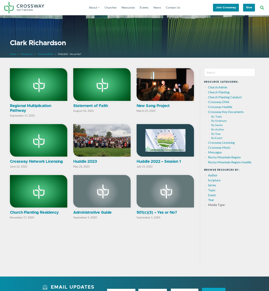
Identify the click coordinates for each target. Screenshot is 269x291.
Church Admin (45, 54)
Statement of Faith (90, 105)
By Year (216, 133)
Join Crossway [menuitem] (226, 7)
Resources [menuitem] (128, 7)
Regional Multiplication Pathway (30, 108)
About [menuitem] (94, 7)
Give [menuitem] (249, 7)
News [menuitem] (157, 7)
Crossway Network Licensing (36, 161)
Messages (215, 152)
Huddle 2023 (85, 161)
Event (212, 195)
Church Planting (219, 92)
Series (212, 185)
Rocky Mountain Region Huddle (229, 162)
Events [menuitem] (144, 7)
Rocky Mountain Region (224, 157)
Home (13, 54)
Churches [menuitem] (111, 7)
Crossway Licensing (221, 142)
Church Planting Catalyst (225, 97)
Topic (212, 190)
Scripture (214, 180)
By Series (217, 125)
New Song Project (153, 105)
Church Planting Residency (34, 212)
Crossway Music (219, 147)
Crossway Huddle (220, 107)
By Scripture (219, 120)
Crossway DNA (218, 102)
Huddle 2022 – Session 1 (159, 161)
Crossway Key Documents (226, 112)
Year (211, 200)
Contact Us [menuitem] (173, 7)
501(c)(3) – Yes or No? (157, 212)
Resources (27, 54)
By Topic (216, 116)
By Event (216, 138)
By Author (217, 129)
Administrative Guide (92, 212)
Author (213, 175)
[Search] (262, 8)
